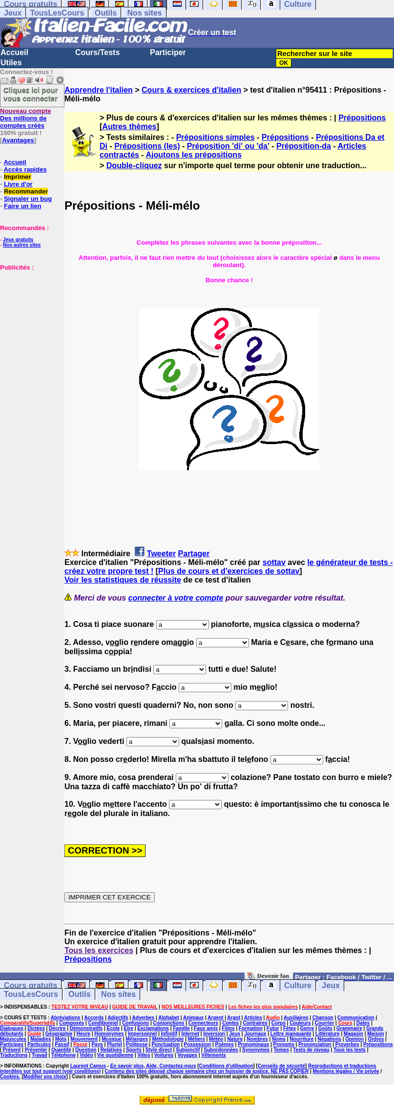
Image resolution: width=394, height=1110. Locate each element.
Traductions (14, 1055)
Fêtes (289, 1028)
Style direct (158, 1049)
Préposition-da (303, 146)
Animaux (193, 1017)
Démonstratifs (86, 1028)
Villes (144, 1055)
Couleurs (300, 1023)
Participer (168, 52)
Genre (307, 1028)
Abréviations (66, 1017)
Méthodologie (168, 1039)
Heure (83, 1033)
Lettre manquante (290, 1033)
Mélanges (136, 1039)
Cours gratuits (30, 985)
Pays (97, 1044)
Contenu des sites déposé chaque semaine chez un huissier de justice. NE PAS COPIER (206, 1071)
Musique (112, 1039)
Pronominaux (253, 1044)
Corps (278, 1023)
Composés (71, 1023)
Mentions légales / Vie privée (346, 1071)
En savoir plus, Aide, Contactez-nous (153, 1066)
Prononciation (314, 1044)
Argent (215, 1017)
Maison (375, 1033)
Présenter (36, 1049)
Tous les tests (349, 1049)
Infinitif (169, 1033)
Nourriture (301, 1039)
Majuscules (13, 1039)
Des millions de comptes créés (25, 118)
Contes (230, 1023)
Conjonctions (168, 1023)
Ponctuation (165, 1044)
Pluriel (114, 1044)
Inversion (214, 1033)
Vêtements (213, 1055)
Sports (134, 1049)
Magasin (353, 1033)
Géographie (59, 1033)
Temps (281, 1049)
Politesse (136, 1044)
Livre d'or (18, 184)
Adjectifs (117, 1017)
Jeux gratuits (18, 239)
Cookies (9, 1076)
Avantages (18, 140)
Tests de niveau (311, 1049)
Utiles (11, 62)
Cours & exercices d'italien (191, 90)
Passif (62, 1044)
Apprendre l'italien (98, 90)
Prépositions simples (215, 137)
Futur (273, 1028)
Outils (106, 13)
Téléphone (63, 1055)
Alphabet (168, 1017)
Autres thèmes (129, 126)
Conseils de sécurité (281, 1066)
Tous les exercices (98, 950)
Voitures (163, 1055)
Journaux (255, 1033)
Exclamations (152, 1028)
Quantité (61, 1049)
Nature (235, 1039)
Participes (11, 1044)
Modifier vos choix (44, 1076)
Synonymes (256, 1049)
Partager (194, 553)
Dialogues (11, 1028)
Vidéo (86, 1055)
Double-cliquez (134, 165)
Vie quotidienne (115, 1055)
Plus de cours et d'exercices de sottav (228, 571)
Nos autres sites (22, 245)
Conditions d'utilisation (226, 1066)
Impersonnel (142, 1033)
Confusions (135, 1023)
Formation (251, 1028)
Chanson (322, 1017)
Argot (233, 1017)
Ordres (376, 1039)
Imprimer (17, 176)
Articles (253, 1017)
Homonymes (109, 1033)
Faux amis (206, 1028)
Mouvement (84, 1039)
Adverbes (143, 1017)
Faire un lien (22, 206)
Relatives (111, 1049)
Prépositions (362, 118)
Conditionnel (103, 1023)
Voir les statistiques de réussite (122, 580)
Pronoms (283, 1044)
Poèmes (224, 1044)
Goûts (325, 1028)
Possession (197, 1044)
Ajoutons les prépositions (194, 155)
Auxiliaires (296, 1017)
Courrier (324, 1023)
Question (85, 1049)
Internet (190, 1033)
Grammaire (349, 1028)
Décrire (57, 1028)
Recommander (26, 191)
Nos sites (144, 13)
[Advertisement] (29, 320)
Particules (39, 1044)
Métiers (196, 1039)
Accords (94, 1017)
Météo (216, 1039)
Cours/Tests (97, 52)
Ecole (113, 1028)
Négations (329, 1039)
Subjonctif (188, 1049)
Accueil (14, 52)
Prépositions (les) (147, 146)
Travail (39, 1055)
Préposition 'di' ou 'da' (228, 146)
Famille (181, 1028)
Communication (355, 1017)
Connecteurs (203, 1023)
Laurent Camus (88, 1066)
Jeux (12, 13)
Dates (363, 1023)
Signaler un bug (28, 198)
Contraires (255, 1023)
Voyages (187, 1055)
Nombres (257, 1039)
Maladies (40, 1039)
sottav (274, 562)
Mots (60, 1039)
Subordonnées (221, 1049)
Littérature (327, 1033)
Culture (297, 985)
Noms (279, 1039)
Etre (128, 1028)
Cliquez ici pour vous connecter (30, 94)
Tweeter (161, 553)
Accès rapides (24, 169)
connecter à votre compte (176, 598)
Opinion (354, 1039)
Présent (12, 1049)
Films (228, 1028)
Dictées (36, 1028)
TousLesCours (57, 13)
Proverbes (347, 1044)
